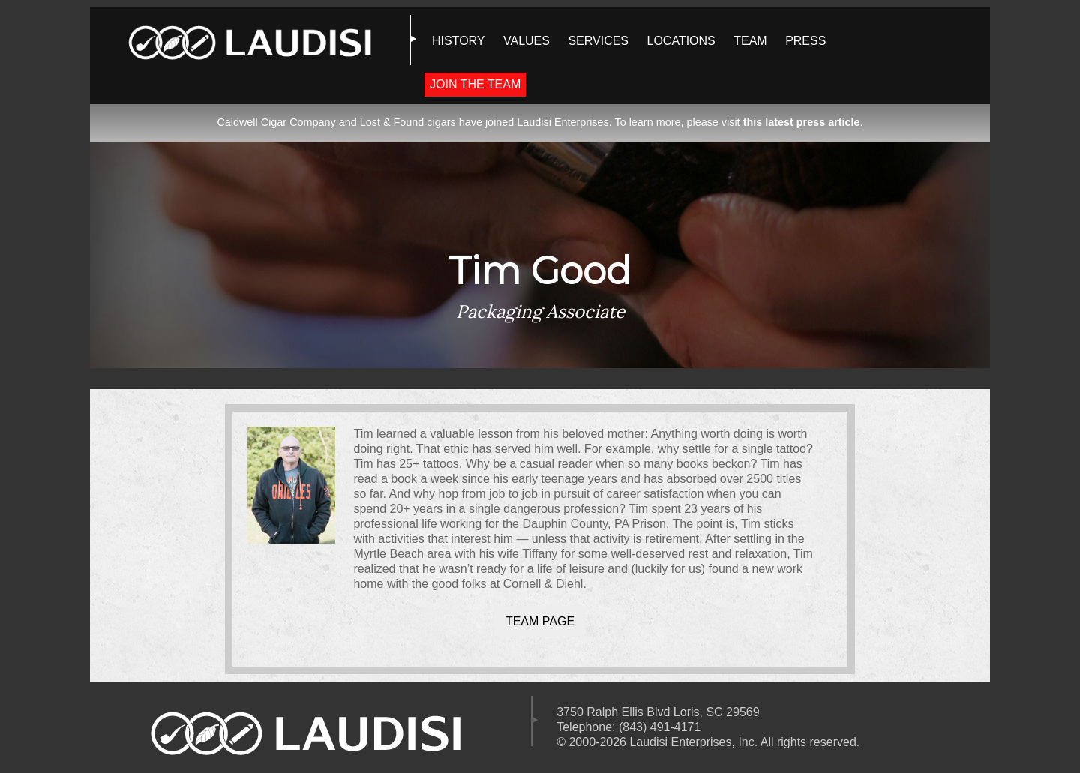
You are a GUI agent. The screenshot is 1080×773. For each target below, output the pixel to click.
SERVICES (598, 40)
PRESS (805, 40)
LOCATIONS (680, 40)
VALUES (526, 40)
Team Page (540, 621)
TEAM (750, 40)
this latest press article (801, 122)
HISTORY (458, 40)
